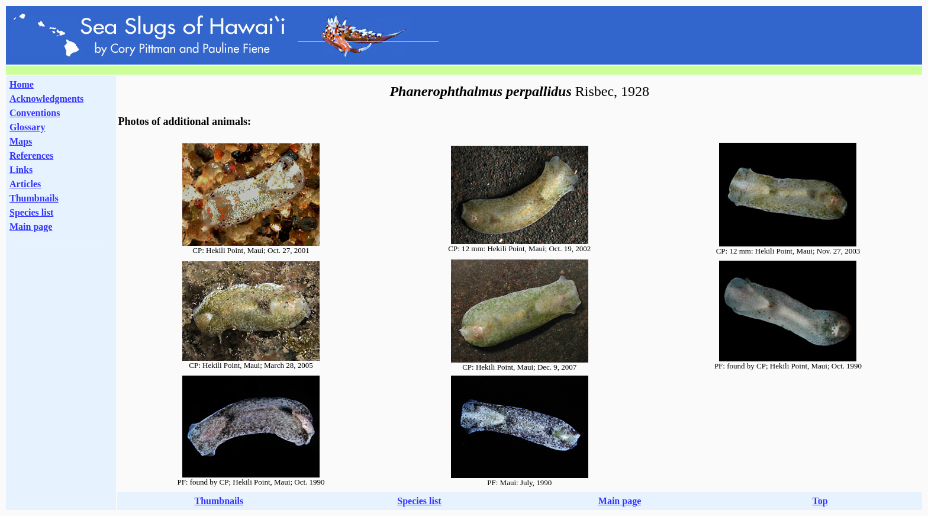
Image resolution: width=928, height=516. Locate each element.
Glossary (27, 127)
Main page (30, 227)
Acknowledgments (46, 99)
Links (21, 170)
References (31, 155)
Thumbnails (34, 198)
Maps (20, 141)
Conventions (34, 113)
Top (820, 501)
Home (21, 84)
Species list (31, 212)
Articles (25, 184)
